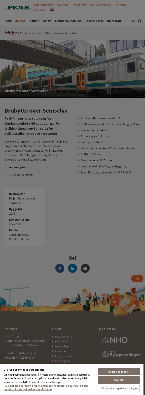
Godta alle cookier (119, 371)
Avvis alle (119, 380)
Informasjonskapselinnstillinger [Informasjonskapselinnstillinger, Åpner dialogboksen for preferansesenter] (119, 388)
